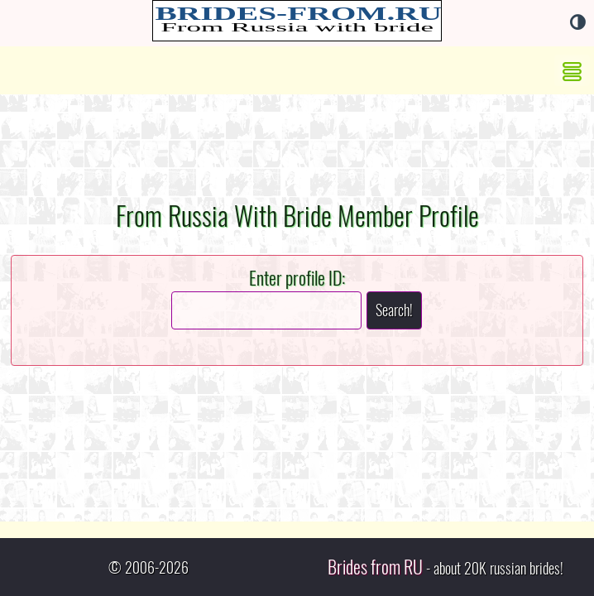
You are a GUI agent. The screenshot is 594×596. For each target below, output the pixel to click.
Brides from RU (375, 567)
